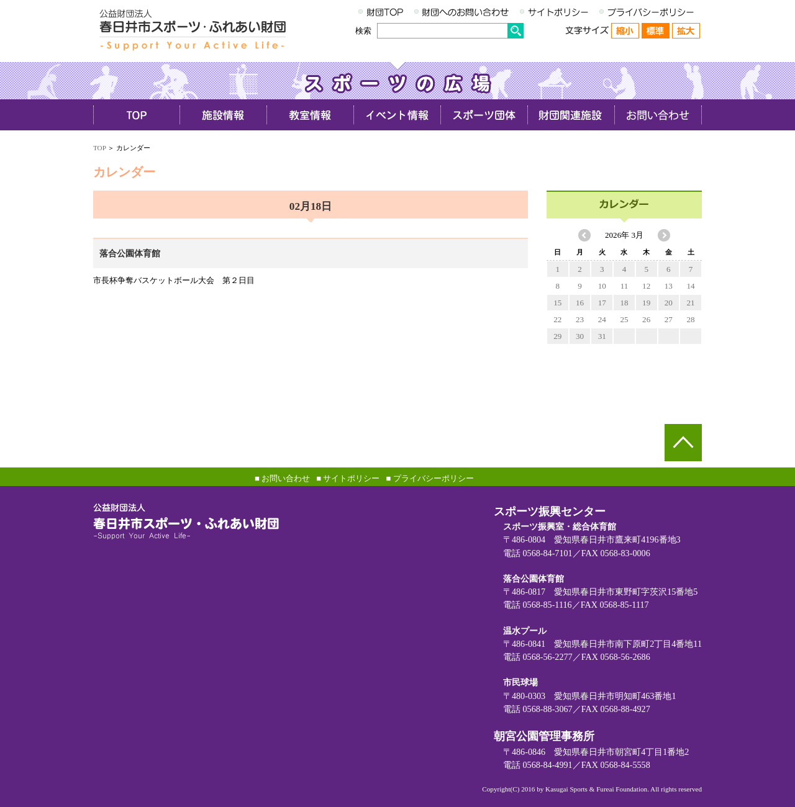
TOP (99, 147)
